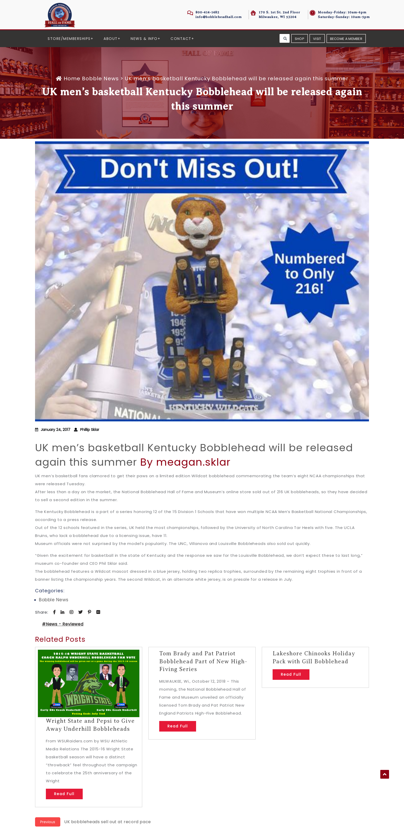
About (111, 38)
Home (69, 78)
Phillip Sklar (89, 429)
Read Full (64, 793)
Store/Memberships (69, 38)
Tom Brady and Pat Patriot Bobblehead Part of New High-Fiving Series (203, 661)
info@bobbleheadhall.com (219, 17)
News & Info (144, 38)
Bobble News (100, 78)
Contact (181, 38)
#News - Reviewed (62, 624)
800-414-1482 (207, 12)
